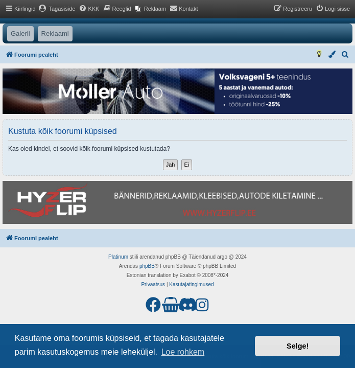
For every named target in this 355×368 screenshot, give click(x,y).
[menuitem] (57, 9)
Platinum (118, 257)
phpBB (147, 266)
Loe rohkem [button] (183, 352)
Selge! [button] (298, 346)
